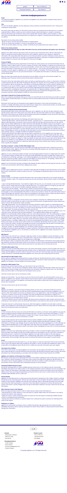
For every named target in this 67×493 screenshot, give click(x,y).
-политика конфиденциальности (12, 446)
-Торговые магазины (38, 436)
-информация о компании (11, 434)
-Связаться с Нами (9, 436)
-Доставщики (37, 438)
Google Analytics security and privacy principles (14, 160)
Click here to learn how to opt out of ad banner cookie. (16, 274)
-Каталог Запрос (8, 444)
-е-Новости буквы (9, 443)
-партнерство (8, 438)
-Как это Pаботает (38, 434)
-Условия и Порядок (9, 448)
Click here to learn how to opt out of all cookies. (14, 285)
